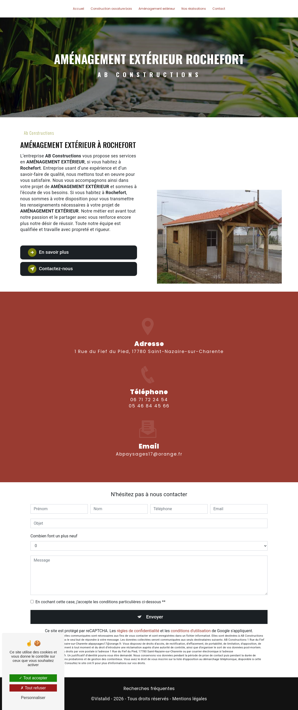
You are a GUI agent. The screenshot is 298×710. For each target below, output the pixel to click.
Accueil (78, 8)
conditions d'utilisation (191, 630)
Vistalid (102, 698)
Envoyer (154, 617)
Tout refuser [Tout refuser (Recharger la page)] (33, 688)
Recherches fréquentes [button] (149, 689)
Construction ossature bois (111, 8)
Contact (218, 8)
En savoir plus (48, 252)
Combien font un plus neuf (53, 536)
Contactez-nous (50, 269)
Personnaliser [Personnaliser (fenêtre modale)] (33, 698)
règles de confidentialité (138, 630)
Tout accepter (33, 678)
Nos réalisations (193, 8)
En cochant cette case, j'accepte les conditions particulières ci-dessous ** (100, 601)
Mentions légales (189, 698)
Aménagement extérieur (157, 8)
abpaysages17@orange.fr (149, 438)
